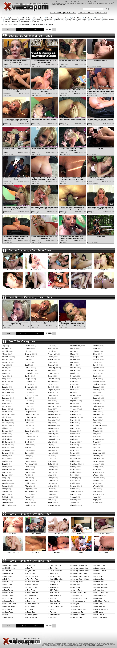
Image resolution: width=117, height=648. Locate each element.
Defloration (29, 417)
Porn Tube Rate (32, 576)
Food (49, 346)
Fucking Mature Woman (80, 579)
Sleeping (96, 357)
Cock (27, 362)
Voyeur (95, 472)
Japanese (51, 447)
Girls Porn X (99, 615)
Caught (4, 494)
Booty (4, 458)
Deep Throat (29, 414)
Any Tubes (31, 565)
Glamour (51, 381)
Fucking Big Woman (79, 565)
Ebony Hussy (54, 568)
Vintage (95, 467)
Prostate (73, 456)
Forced (50, 351)
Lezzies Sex (99, 579)
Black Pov (37, 20)
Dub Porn (13, 288)
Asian (4, 376)
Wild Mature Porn (101, 609)
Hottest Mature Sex (79, 609)
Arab (4, 373)
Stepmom (96, 381)
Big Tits (4, 425)
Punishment (74, 464)
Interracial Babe (64, 18)
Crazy (27, 384)
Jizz (49, 456)
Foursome (51, 354)
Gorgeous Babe (47, 20)
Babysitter (5, 390)
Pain (72, 412)
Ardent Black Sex (33, 595)
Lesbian (50, 486)
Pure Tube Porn (32, 579)
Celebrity (5, 497)
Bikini (4, 428)
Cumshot (28, 395)
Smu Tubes (31, 590)
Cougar (27, 379)
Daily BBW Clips (55, 604)
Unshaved (96, 458)
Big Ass (5, 412)
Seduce (73, 497)
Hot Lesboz (76, 606)
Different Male (55, 615)
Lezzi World (99, 582)
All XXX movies (35, 269)
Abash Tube (58, 551)
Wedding (96, 480)
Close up (28, 354)
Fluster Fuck (35, 288)
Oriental (73, 406)
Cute (26, 401)
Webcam (96, 478)
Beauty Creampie (108, 20)
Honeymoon (52, 417)
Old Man (73, 395)
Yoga (95, 500)
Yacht (95, 497)
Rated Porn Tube (33, 582)
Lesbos (97, 573)
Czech (27, 403)
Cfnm (4, 500)
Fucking (50, 359)
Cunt (26, 398)
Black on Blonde (77, 18)
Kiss (49, 461)
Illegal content (99, 645)
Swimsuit (96, 403)
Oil (71, 392)
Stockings (96, 384)
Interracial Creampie (10, 20)
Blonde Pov (35, 21)
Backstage (6, 392)
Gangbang (51, 368)
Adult (81, 551)
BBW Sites (53, 598)
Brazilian (5, 461)
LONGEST (37, 29)
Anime (4, 368)
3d (3, 346)
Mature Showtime (101, 587)
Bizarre (4, 434)
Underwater (97, 453)
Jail (49, 445)
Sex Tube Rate (32, 584)
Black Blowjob (82, 20)
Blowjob (5, 447)
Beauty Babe (71, 20)
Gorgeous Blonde (94, 20)
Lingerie (50, 491)
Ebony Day (31, 612)
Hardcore (51, 406)
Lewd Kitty (99, 576)
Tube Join (58, 269)
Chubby (27, 346)
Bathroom (5, 398)
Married (50, 502)
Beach (4, 406)
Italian (50, 442)
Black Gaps (31, 601)
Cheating (5, 502)
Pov (71, 445)
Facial (27, 467)
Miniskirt (73, 359)
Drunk (27, 442)
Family (27, 469)
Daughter (28, 412)
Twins (95, 445)
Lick (49, 489)
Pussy (72, 467)
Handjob (51, 403)
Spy (94, 376)
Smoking (96, 359)
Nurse (72, 384)
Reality (72, 469)
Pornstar (73, 442)
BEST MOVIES (56, 13)
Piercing (73, 431)
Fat (26, 475)
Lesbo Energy (100, 565)
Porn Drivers (13, 532)
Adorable (5, 351)
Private (72, 453)
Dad (26, 406)
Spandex (96, 368)
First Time (28, 491)
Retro (72, 475)
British (4, 467)
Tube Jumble (58, 532)
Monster (73, 368)
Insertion (51, 436)
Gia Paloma (13, 24)
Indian (50, 431)
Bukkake (5, 475)
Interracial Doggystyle (11, 21)
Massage (51, 505)
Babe (4, 387)
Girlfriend (51, 379)
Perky (72, 425)
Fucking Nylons (77, 582)
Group (50, 395)
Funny (50, 362)
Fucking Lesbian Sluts (80, 568)
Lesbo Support (100, 571)
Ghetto (50, 376)
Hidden (50, 412)
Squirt (95, 379)
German (50, 373)
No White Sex (55, 587)
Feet (26, 478)
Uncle (95, 450)
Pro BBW (98, 598)
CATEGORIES (101, 13)
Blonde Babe (27, 18)
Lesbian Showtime (78, 615)
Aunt (3, 384)
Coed (27, 365)
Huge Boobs (88, 18)
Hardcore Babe (38, 18)
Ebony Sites (54, 573)
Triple (95, 442)
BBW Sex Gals (55, 593)
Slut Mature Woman (102, 601)
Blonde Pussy (59, 20)
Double (27, 439)
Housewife (51, 420)
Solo (94, 362)
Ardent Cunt (81, 269)
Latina (50, 478)
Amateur (5, 357)
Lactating (51, 469)
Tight (95, 428)
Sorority (96, 365)
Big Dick (5, 423)
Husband (51, 428)
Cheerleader (6, 505)
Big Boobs (5, 414)
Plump (72, 436)
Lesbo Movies (100, 568)
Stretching (96, 390)
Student (96, 395)
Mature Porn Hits (101, 584)
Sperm (95, 373)
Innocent (51, 434)
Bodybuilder (6, 450)
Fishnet (27, 494)
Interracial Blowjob (100, 18)
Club (26, 359)
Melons (73, 351)
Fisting (27, 497)
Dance (27, 409)
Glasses (50, 384)
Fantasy (28, 472)
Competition (29, 370)
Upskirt (95, 461)
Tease (95, 417)
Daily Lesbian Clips (56, 606)
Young (95, 502)
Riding (72, 480)
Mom (72, 362)
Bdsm (4, 403)
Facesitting (29, 464)
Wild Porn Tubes (104, 532)
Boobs (4, 456)
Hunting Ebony (55, 582)
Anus (4, 370)
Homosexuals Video (79, 598)
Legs (49, 483)
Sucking (96, 398)
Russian (73, 486)
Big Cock (5, 420)
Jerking (50, 453)
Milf (71, 357)
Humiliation (52, 425)
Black (4, 436)
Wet (94, 483)
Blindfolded (6, 442)
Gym (49, 398)
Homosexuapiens (78, 601)
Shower (95, 346)
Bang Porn (104, 269)
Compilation (29, 373)
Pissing (73, 434)
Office (72, 390)
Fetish (27, 483)
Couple (27, 381)
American (5, 362)
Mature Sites (99, 590)
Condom (28, 376)
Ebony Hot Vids (55, 565)
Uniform (96, 456)
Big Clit (4, 417)
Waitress (96, 475)
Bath (3, 395)
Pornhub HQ (81, 288)
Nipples (73, 379)
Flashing (28, 502)
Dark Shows (31, 606)
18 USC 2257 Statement (89, 645)
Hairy (49, 401)
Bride (4, 464)
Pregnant (73, 447)
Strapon (96, 387)
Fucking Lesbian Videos (80, 571)
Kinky (50, 458)
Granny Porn (76, 590)
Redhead (73, 472)
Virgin (95, 469)
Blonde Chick (25, 21)
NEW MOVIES (70, 13)
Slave (95, 354)
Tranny (95, 439)
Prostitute (73, 458)
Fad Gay (53, 617)
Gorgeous (51, 390)
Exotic (27, 458)
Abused (5, 348)
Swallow (96, 401)
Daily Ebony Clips (33, 604)
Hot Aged (75, 604)
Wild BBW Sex (100, 606)
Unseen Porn (81, 532)
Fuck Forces (104, 288)
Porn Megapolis (100, 595)
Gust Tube (30, 568)
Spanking (96, 370)
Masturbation (75, 346)
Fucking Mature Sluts (80, 573)
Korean (50, 467)
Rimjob (72, 483)
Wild (94, 491)
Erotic (27, 450)
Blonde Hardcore (15, 18)
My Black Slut (54, 584)
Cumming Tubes (55, 601)
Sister (95, 348)
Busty (4, 480)
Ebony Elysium (32, 615)
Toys (94, 436)
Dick (26, 420)
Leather (50, 480)
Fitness (27, 500)
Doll (26, 434)
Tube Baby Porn (33, 593)
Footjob (50, 348)
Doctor (27, 428)
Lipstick (50, 494)
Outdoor (73, 409)
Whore (95, 486)
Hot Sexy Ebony (55, 576)
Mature (72, 348)
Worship (96, 494)
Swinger (96, 406)
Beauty (4, 409)
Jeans (50, 450)
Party (72, 420)
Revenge (73, 478)
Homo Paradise (78, 595)
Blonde (4, 445)
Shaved (73, 500)
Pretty (72, 450)
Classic (27, 348)
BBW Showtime (55, 595)
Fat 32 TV (53, 609)
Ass (3, 379)
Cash (4, 489)
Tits (94, 434)
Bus (3, 478)
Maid (49, 500)
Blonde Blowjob (51, 18)
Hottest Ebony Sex (56, 579)
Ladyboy (51, 472)
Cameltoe (5, 483)
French (50, 357)
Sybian (95, 409)
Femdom (28, 480)
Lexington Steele (38, 24)
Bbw (3, 401)
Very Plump (99, 604)
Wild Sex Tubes (13, 551)
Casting (5, 491)
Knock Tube (31, 573)
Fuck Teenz (76, 584)
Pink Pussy (49, 24)
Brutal (4, 472)
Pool (72, 439)
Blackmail (5, 439)
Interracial (51, 439)
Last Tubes (58, 288)
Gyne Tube (31, 571)
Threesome (97, 425)
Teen (95, 420)
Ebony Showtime (56, 571)
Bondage (5, 453)
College (27, 368)
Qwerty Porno (35, 532)
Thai (94, 423)
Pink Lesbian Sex (101, 593)
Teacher (96, 414)
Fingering (28, 489)
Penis (72, 423)
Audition (5, 381)
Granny (50, 392)
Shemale (73, 505)
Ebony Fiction (32, 617)
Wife (94, 489)
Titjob (95, 431)
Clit (26, 351)
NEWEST (23, 29)
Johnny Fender (25, 24)
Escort (27, 453)
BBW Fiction (54, 590)
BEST (9, 29)
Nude (72, 381)
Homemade (52, 414)
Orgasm (73, 401)
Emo (26, 447)
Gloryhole (51, 387)
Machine (51, 497)
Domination (29, 436)
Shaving (73, 502)
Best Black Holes (33, 598)
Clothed (27, 357)
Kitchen (50, 464)
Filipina (27, 486)
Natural (73, 376)
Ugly (94, 447)
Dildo (27, 423)
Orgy (72, 403)
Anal (3, 365)
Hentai (50, 409)
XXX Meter (99, 612)
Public (72, 461)
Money (72, 365)
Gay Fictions (76, 587)
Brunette (5, 469)
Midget (72, 354)
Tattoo (95, 412)
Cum (26, 392)
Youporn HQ (35, 551)
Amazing (5, 359)
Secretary (73, 494)
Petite (72, 428)
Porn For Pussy (101, 617)
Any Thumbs (104, 551)
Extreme (28, 461)
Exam (27, 456)
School (72, 489)
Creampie (28, 387)
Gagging (51, 365)
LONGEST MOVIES (86, 13)
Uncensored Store (13, 269)
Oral (71, 398)
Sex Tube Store (32, 587)
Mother (72, 370)
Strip (94, 392)
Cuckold (28, 390)
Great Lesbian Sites (79, 593)
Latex (50, 475)
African (4, 354)
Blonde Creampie (25, 20)
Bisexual (5, 431)
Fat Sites (53, 612)
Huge (49, 423)
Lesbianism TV (77, 612)
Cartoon (5, 486)
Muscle (72, 373)
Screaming (74, 491)
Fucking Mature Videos (80, 576)
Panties (73, 414)
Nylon (72, 387)
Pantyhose (74, 417)
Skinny (95, 351)
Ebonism (30, 609)
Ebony (27, 445)
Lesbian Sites (77, 617)
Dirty (26, 425)
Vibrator (96, 464)
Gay (49, 370)
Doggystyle (29, 431)
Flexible (27, 505)
